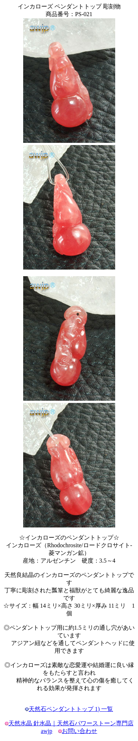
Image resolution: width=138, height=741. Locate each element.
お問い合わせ (79, 731)
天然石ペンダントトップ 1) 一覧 (71, 709)
